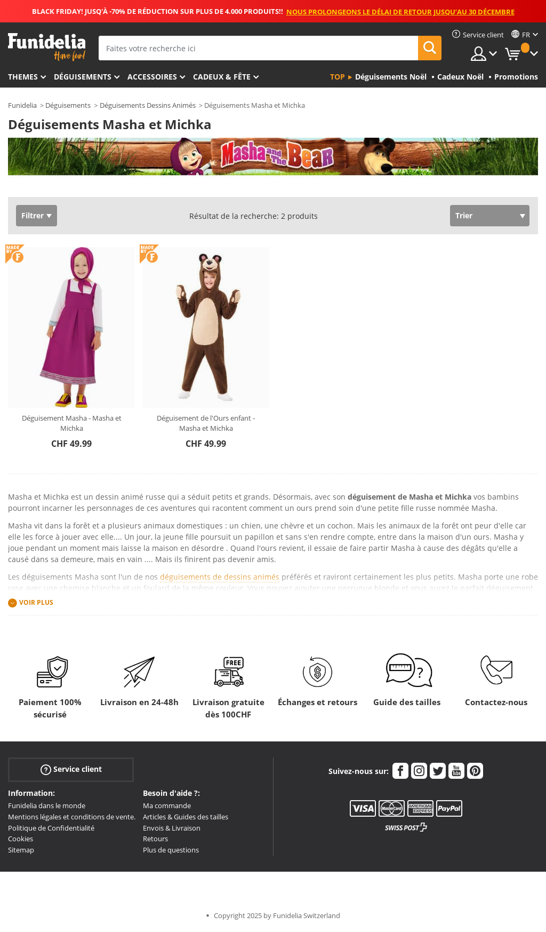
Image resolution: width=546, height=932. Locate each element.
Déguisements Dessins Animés (148, 105)
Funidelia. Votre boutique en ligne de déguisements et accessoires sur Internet (46, 47)
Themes (23, 77)
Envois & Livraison (171, 828)
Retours (155, 838)
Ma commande (167, 805)
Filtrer (32, 215)
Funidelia (22, 105)
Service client (71, 769)
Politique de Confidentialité (51, 828)
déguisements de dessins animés (219, 577)
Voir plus (36, 602)
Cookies (20, 838)
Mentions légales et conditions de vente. (71, 817)
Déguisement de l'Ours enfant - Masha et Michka (206, 423)
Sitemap (21, 850)
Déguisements (82, 77)
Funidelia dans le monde (46, 805)
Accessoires (152, 77)
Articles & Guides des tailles (185, 817)
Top (337, 77)
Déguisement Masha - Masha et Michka (72, 423)
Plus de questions (171, 850)
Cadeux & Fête (222, 77)
